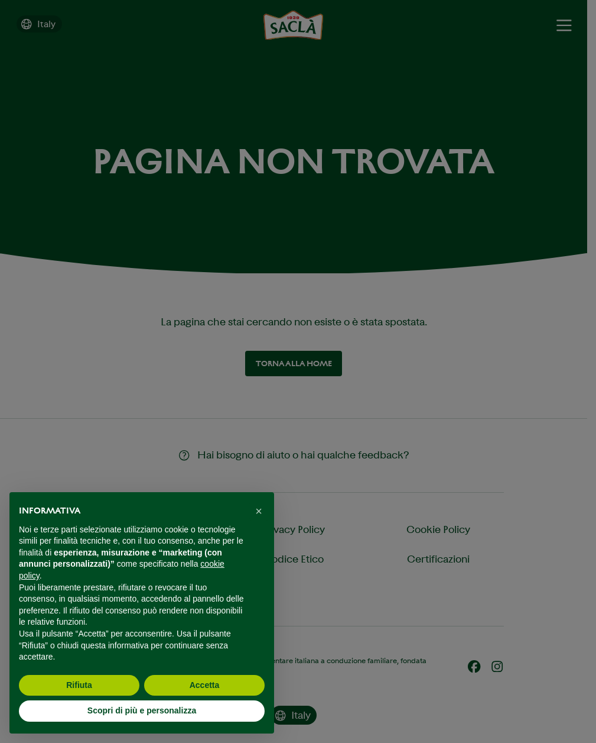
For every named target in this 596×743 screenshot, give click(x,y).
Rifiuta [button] (79, 685)
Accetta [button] (205, 685)
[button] (258, 511)
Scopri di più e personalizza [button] (141, 710)
